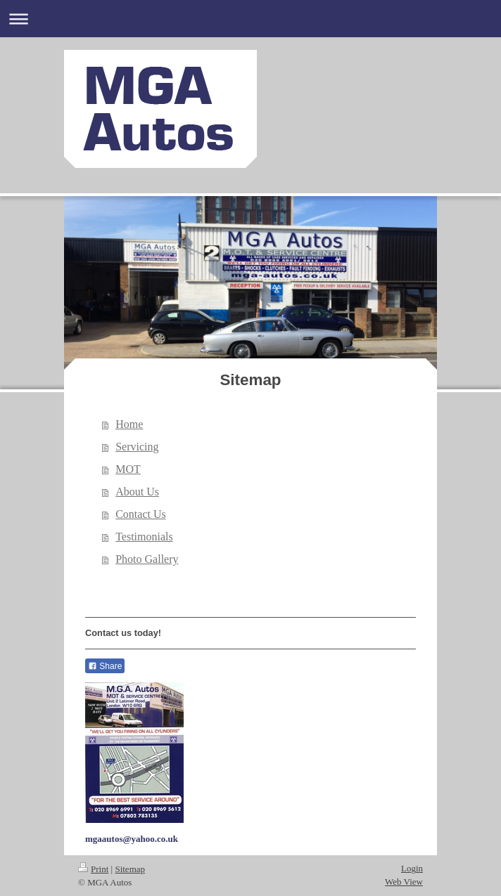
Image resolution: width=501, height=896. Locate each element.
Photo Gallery (146, 559)
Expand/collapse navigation (250, 19)
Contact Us (140, 514)
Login (412, 868)
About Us (137, 492)
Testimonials (144, 537)
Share (105, 666)
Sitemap (130, 869)
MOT (128, 469)
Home (129, 424)
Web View (404, 881)
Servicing (136, 447)
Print (93, 869)
